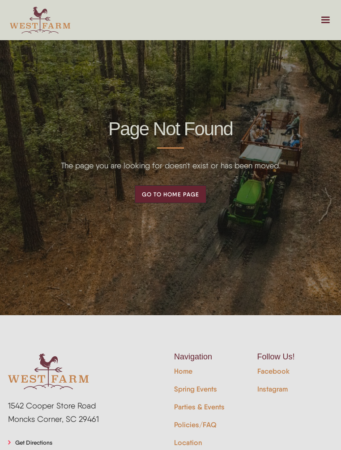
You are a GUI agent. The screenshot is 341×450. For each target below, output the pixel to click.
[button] (325, 20)
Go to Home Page (170, 194)
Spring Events (195, 389)
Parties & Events (199, 407)
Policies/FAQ (195, 425)
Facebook (273, 371)
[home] (40, 20)
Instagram (272, 389)
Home (183, 371)
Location (188, 442)
